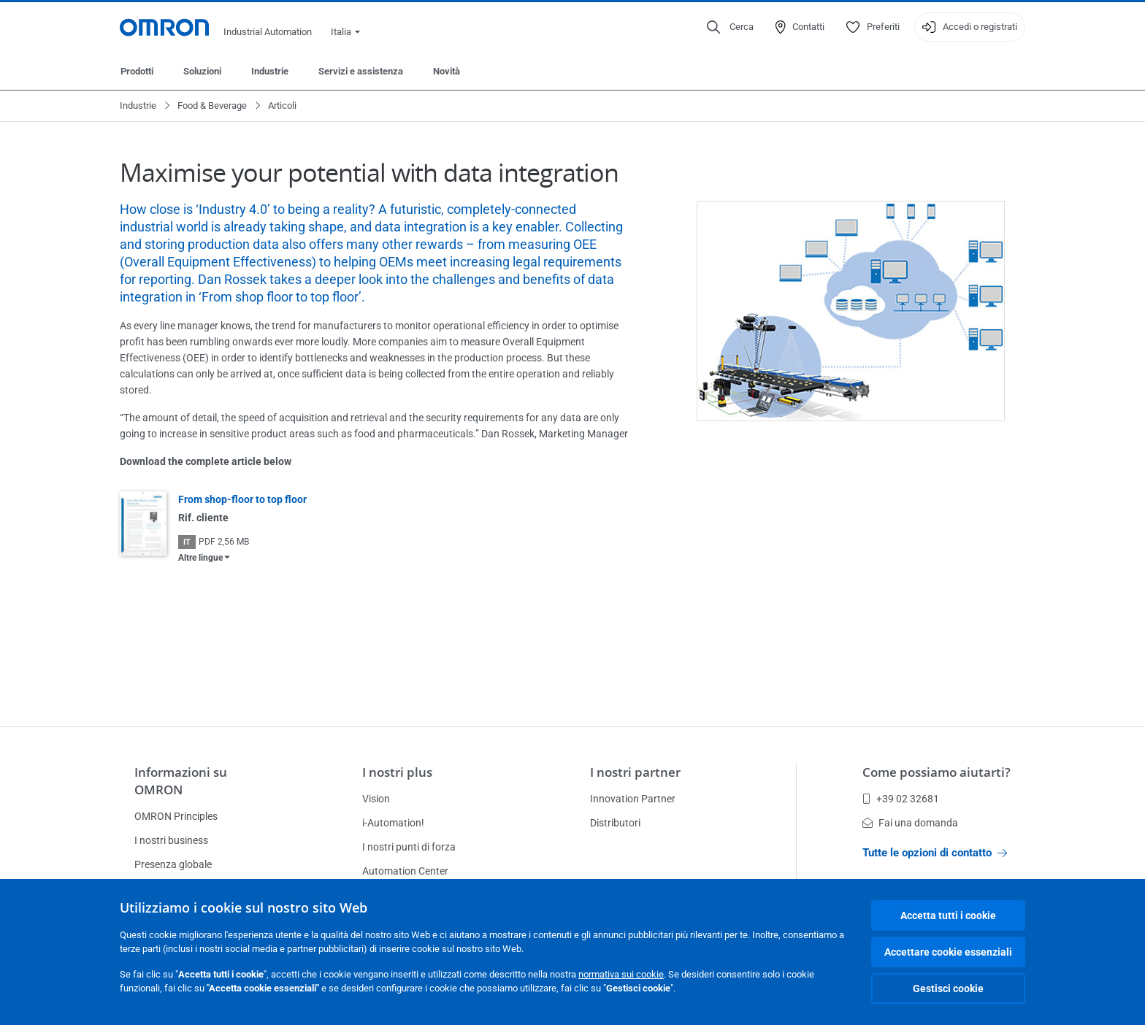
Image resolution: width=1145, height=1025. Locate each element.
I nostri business (171, 840)
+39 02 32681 (900, 799)
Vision (376, 799)
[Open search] (730, 27)
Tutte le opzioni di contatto (934, 852)
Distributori (615, 823)
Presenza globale (173, 864)
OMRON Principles (176, 816)
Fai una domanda (910, 823)
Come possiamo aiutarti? (936, 772)
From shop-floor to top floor (242, 499)
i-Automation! (393, 823)
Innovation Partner (632, 799)
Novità (446, 71)
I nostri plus (397, 772)
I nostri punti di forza (409, 847)
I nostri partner (635, 772)
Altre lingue (200, 558)
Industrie (269, 71)
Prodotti (136, 71)
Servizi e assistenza (360, 71)
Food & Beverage (212, 105)
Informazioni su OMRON (180, 781)
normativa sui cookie (621, 974)
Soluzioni (202, 71)
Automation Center (405, 871)
